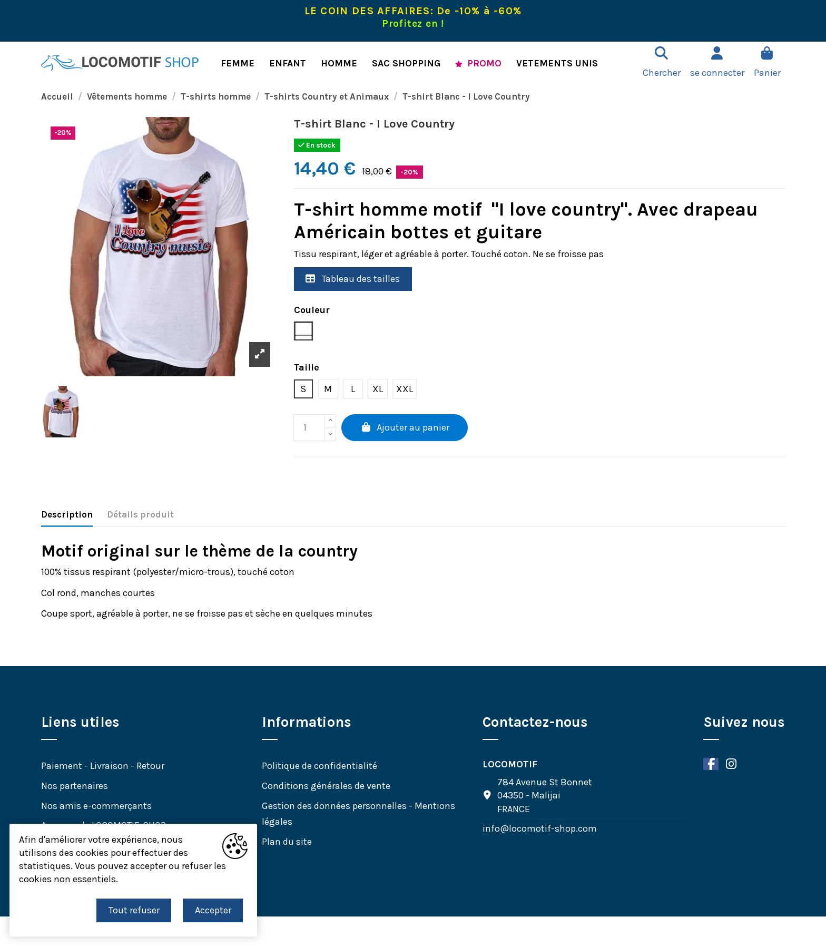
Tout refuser (134, 910)
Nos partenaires (74, 786)
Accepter (213, 910)
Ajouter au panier (404, 427)
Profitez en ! (413, 24)
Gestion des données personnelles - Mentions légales (358, 814)
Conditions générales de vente (326, 786)
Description (67, 514)
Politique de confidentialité (319, 766)
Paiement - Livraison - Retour (102, 766)
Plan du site (287, 841)
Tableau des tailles (353, 279)
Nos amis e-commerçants (96, 806)
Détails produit (140, 514)
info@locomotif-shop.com (540, 828)
